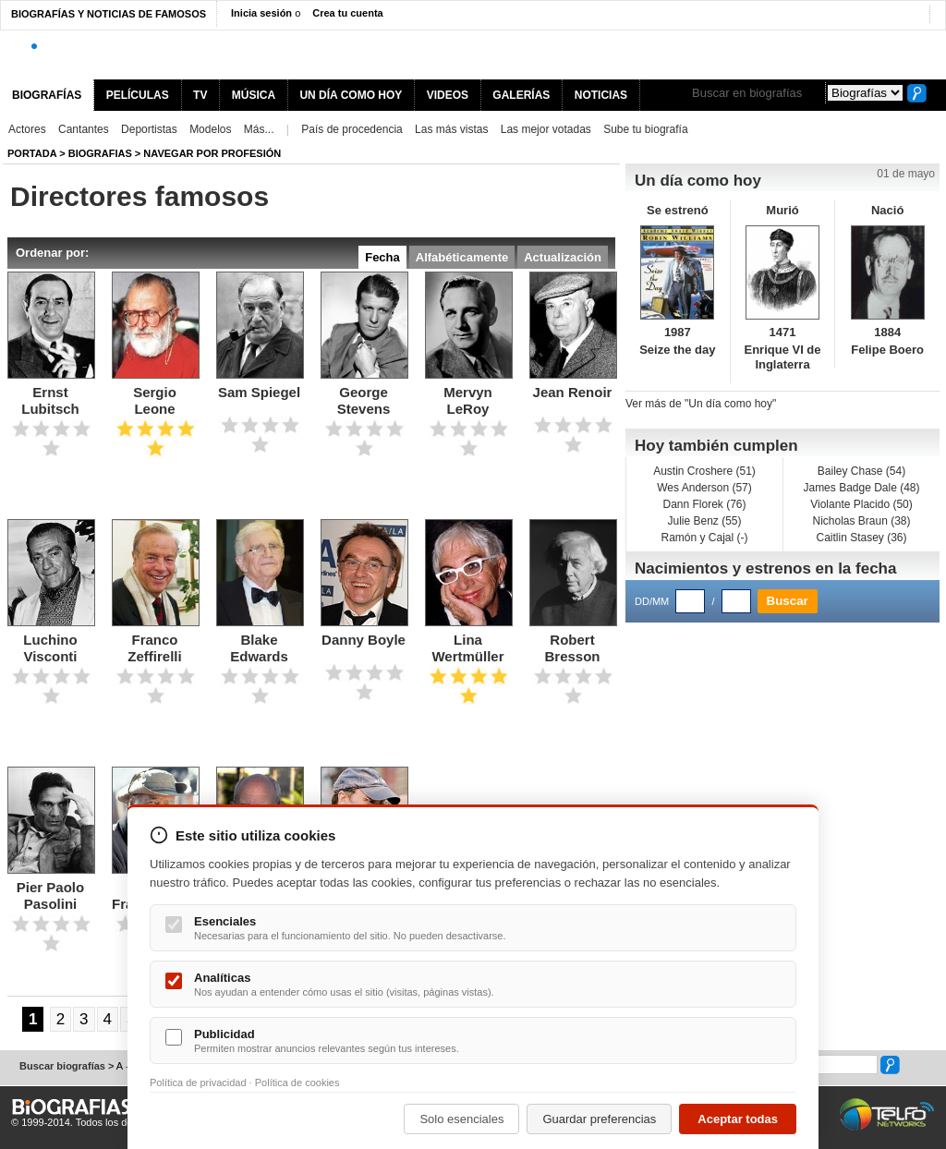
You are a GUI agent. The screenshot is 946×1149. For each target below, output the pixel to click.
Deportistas (149, 129)
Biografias (100, 153)
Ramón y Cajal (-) (704, 537)
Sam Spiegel (259, 392)
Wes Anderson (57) (704, 487)
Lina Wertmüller (467, 648)
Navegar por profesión (212, 153)
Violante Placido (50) (861, 504)
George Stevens (364, 400)
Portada (31, 153)
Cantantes (83, 129)
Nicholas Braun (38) (861, 520)
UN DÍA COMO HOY (350, 95)
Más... (259, 129)
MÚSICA (253, 95)
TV (200, 95)
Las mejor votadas (546, 129)
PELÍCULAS (137, 95)
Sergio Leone (154, 400)
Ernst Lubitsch (50, 400)
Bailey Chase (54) (861, 471)
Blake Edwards (259, 648)
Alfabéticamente (462, 257)
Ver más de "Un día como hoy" (700, 403)
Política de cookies (297, 1082)
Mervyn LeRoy (467, 400)
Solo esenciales (461, 1119)
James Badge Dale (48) (861, 487)
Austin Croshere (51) (704, 471)
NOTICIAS (601, 95)
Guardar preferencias (599, 1119)
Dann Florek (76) (704, 504)
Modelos (210, 129)
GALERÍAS (521, 95)
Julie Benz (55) (704, 520)
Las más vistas (451, 129)
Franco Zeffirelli (154, 648)
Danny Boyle (363, 639)
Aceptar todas (737, 1119)
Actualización (562, 257)
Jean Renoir (572, 392)
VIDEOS (447, 95)
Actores (27, 129)
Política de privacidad (198, 1082)
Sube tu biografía (645, 129)
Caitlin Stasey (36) (861, 537)
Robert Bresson (572, 648)
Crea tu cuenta (347, 12)
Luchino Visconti (50, 648)
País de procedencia (351, 129)
